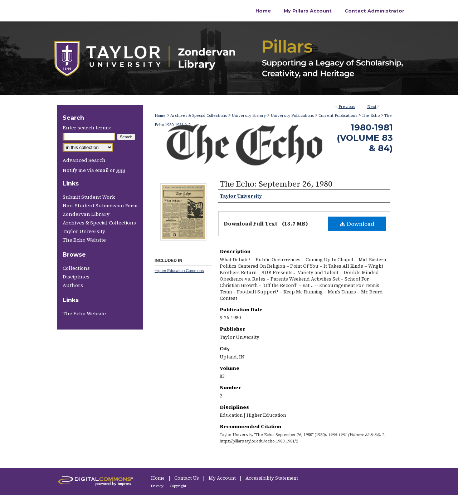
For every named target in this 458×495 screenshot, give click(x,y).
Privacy (157, 486)
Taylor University (84, 231)
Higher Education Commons (179, 270)
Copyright (178, 486)
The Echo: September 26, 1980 (276, 183)
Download (357, 224)
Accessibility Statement (271, 478)
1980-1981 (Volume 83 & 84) (365, 137)
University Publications (292, 115)
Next (371, 106)
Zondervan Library (86, 214)
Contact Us (187, 478)
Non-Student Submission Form (100, 205)
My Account (223, 478)
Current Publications (337, 115)
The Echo (371, 115)
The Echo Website (84, 239)
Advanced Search (84, 160)
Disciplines (76, 276)
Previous (346, 106)
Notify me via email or (94, 170)
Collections (76, 268)
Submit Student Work (89, 197)
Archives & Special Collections (198, 115)
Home (160, 115)
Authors (73, 285)
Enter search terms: (87, 127)
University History (249, 115)
